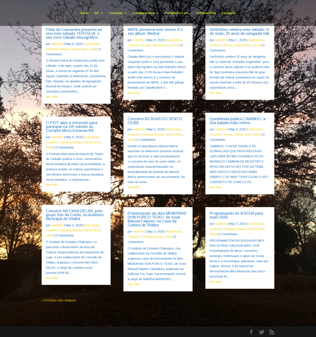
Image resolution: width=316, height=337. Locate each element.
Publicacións (206, 13)
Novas (64, 49)
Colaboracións (144, 13)
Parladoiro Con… (178, 13)
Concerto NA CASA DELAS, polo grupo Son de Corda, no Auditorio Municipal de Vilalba (75, 215)
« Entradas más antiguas (59, 300)
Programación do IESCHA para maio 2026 (236, 215)
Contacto (229, 13)
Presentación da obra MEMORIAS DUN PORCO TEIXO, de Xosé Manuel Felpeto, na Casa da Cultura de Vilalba (157, 219)
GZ (96, 13)
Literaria (65, 142)
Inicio (84, 13)
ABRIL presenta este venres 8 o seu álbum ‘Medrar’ (155, 31)
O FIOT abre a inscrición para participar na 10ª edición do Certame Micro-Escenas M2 (71, 127)
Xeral (93, 49)
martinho (57, 44)
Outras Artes (79, 49)
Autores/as (92, 44)
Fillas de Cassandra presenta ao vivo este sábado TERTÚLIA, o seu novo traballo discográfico (74, 33)
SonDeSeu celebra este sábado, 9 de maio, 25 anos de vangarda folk (239, 31)
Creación (116, 13)
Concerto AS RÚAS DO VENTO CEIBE (155, 121)
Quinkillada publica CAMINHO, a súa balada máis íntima (237, 121)
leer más (52, 96)
